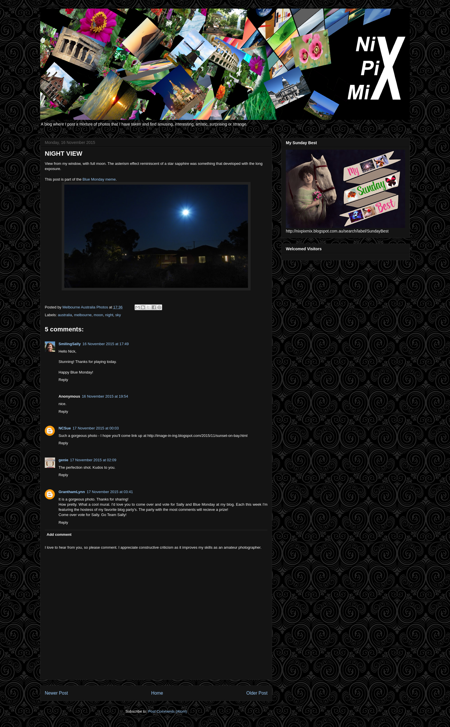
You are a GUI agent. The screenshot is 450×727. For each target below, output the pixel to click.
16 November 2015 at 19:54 (105, 396)
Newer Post (56, 693)
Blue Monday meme (99, 179)
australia (65, 315)
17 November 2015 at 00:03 (96, 428)
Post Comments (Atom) (167, 711)
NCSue (65, 428)
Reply (63, 380)
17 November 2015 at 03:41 (110, 492)
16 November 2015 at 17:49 (105, 344)
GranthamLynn (72, 492)
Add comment (59, 534)
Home (157, 693)
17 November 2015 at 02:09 (93, 460)
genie (63, 460)
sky (118, 315)
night (109, 315)
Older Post (256, 693)
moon (98, 315)
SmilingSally (70, 344)
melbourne (83, 315)
